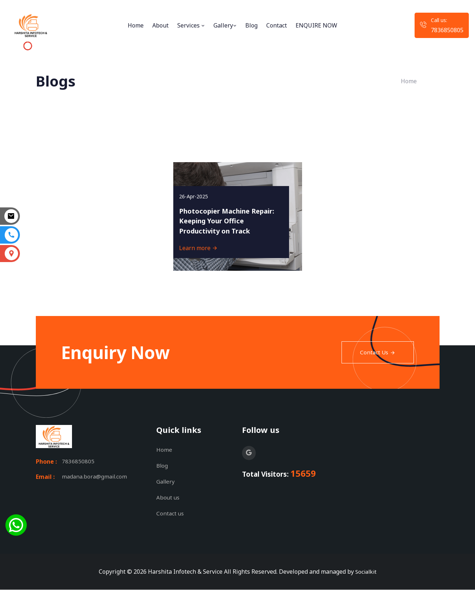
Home (136, 25)
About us (168, 498)
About (160, 25)
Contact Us (377, 353)
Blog (251, 25)
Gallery (225, 25)
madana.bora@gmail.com (96, 478)
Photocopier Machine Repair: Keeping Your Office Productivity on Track (222, 211)
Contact (276, 25)
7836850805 (447, 30)
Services (191, 25)
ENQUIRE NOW (316, 25)
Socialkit (365, 572)
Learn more (201, 245)
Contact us (170, 514)
